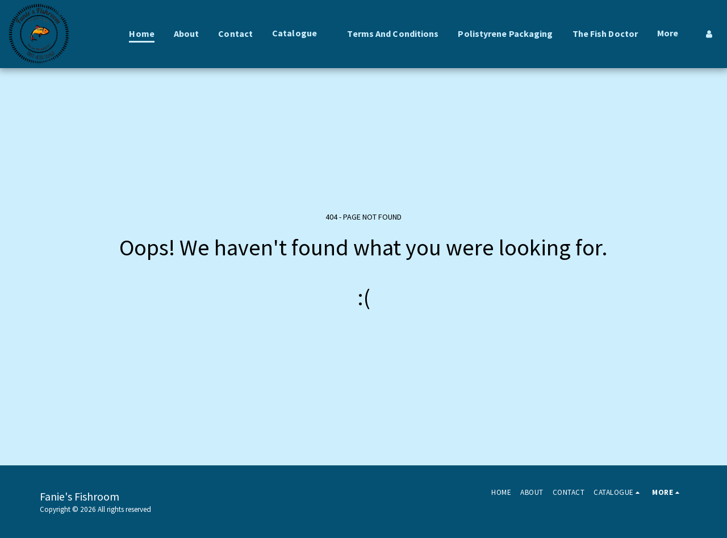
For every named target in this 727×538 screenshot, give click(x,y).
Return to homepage (364, 343)
